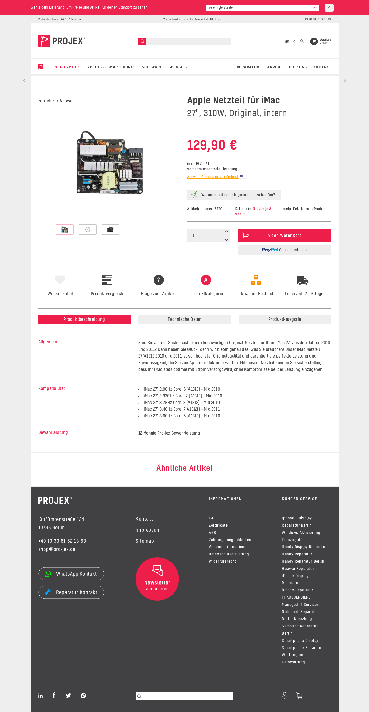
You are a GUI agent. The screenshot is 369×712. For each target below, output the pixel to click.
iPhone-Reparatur (297, 590)
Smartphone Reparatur (302, 648)
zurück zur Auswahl (57, 101)
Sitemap (145, 541)
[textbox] (262, 8)
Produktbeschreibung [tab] (84, 319)
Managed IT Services (300, 605)
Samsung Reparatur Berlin (300, 630)
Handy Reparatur (297, 554)
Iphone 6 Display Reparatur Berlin (297, 522)
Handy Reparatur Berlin (303, 561)
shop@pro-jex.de (56, 549)
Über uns (297, 67)
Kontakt (322, 67)
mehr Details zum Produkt (305, 209)
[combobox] (262, 8)
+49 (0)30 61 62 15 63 (62, 541)
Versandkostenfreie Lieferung (212, 169)
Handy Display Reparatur (304, 547)
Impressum (148, 530)
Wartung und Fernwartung (294, 658)
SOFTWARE (152, 67)
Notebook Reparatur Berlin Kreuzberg (300, 615)
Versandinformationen (229, 547)
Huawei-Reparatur (298, 569)
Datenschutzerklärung (229, 554)
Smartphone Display (300, 641)
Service (274, 67)
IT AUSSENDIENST (297, 597)
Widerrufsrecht (222, 561)
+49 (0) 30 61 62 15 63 (317, 19)
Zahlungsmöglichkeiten (230, 540)
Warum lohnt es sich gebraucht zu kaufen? (238, 195)
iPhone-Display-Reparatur (296, 579)
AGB (212, 533)
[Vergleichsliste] (287, 41)
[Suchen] (142, 41)
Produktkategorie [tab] (284, 319)
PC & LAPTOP (66, 67)
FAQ (212, 518)
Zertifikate (218, 525)
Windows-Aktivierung (301, 533)
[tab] (206, 306)
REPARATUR (248, 67)
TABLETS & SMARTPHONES (110, 67)
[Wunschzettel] (294, 41)
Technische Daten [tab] (185, 319)
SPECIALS (178, 67)
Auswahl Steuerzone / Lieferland (217, 177)
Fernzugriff (292, 540)
